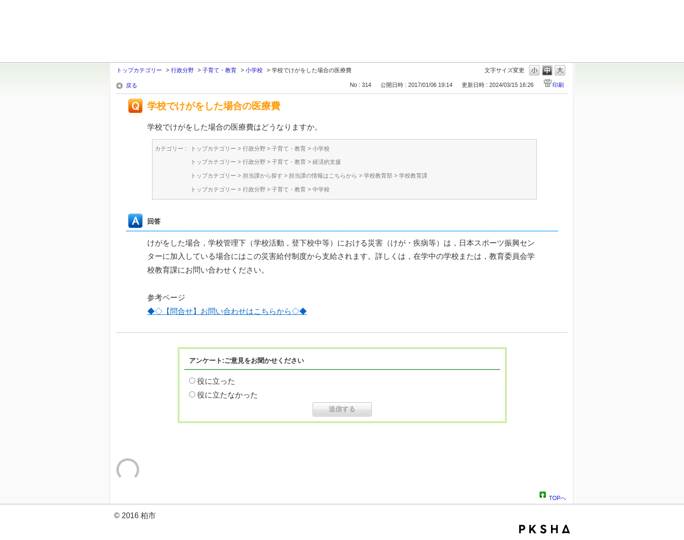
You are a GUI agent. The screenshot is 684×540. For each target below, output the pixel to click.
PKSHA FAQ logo (544, 529)
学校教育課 (413, 175)
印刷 (558, 85)
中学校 (321, 189)
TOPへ (557, 497)
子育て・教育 (219, 70)
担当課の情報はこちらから (323, 175)
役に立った (216, 381)
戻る (131, 85)
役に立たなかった (227, 395)
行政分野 (182, 70)
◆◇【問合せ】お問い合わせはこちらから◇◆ (227, 311)
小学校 (254, 70)
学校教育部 (378, 175)
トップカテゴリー (139, 70)
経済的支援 (327, 162)
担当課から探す (263, 175)
